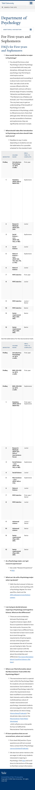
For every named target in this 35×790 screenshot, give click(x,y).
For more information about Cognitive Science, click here (21, 659)
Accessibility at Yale (7, 777)
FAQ (12, 570)
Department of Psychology (14, 20)
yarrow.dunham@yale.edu (19, 748)
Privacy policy (19, 777)
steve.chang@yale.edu (18, 713)
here (23, 761)
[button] (17, 29)
